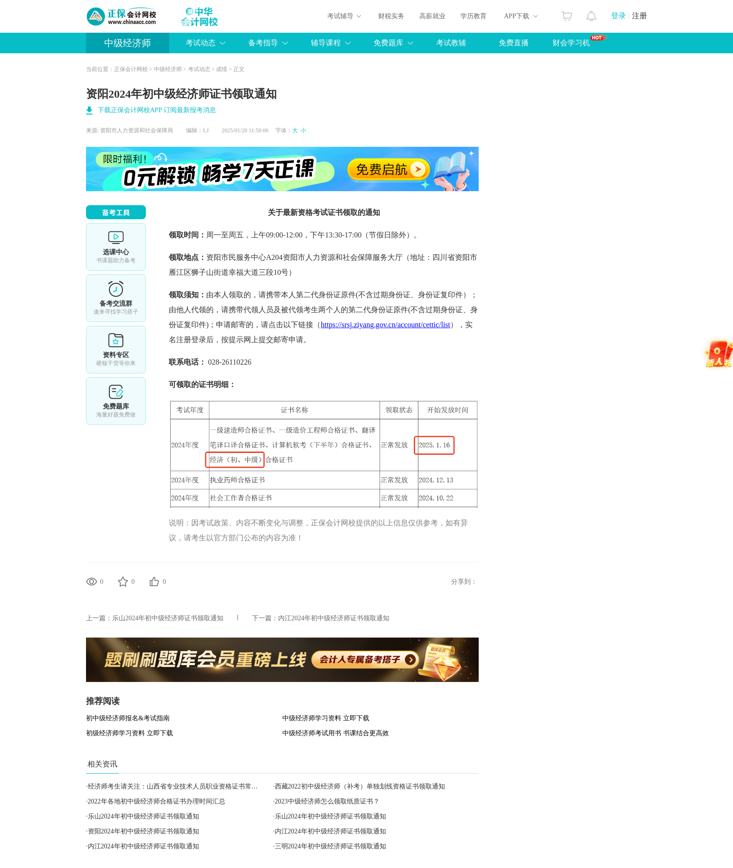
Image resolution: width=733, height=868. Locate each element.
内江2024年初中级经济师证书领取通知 (333, 618)
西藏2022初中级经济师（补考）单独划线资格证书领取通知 (360, 786)
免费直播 (514, 43)
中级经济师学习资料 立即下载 (325, 718)
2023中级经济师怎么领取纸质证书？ (327, 801)
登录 (618, 16)
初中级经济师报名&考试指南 (128, 718)
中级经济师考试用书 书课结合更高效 (335, 733)
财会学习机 (580, 41)
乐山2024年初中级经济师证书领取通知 (167, 618)
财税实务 (391, 16)
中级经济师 (127, 43)
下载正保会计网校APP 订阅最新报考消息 (157, 110)
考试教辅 (451, 43)
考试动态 (201, 43)
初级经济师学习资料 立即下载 (129, 733)
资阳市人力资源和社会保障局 (136, 130)
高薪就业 (432, 16)
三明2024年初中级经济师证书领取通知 (330, 846)
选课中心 (115, 246)
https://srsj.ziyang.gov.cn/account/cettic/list (385, 325)
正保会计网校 (131, 69)
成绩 (221, 69)
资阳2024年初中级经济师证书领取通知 (143, 831)
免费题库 (388, 43)
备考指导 (263, 43)
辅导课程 (326, 43)
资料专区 (115, 349)
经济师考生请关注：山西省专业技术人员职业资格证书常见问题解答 (186, 786)
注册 (639, 16)
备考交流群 (115, 298)
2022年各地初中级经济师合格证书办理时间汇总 (156, 801)
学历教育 (473, 16)
